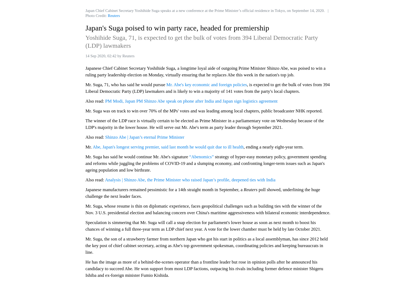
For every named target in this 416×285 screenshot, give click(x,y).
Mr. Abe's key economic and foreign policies (206, 84)
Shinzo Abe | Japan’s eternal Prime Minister (144, 137)
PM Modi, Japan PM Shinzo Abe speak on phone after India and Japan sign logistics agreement (191, 101)
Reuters (114, 16)
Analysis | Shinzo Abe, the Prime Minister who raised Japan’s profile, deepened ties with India (190, 179)
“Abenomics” (201, 156)
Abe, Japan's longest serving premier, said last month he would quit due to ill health (168, 147)
